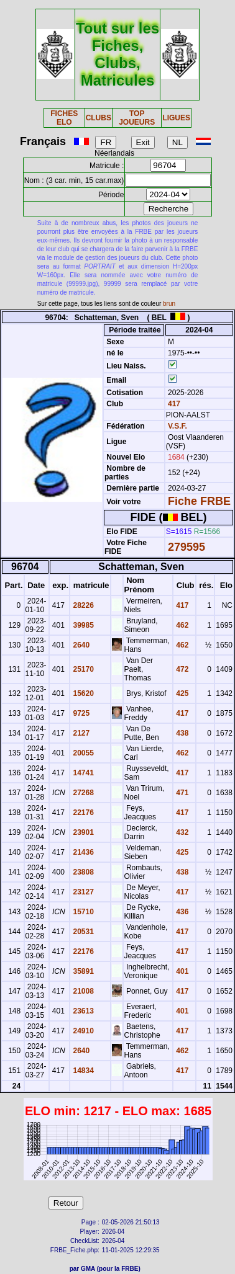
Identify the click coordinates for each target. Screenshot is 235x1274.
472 (181, 669)
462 (181, 625)
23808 (82, 872)
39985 (82, 625)
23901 (82, 832)
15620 (82, 693)
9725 (80, 713)
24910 (82, 1031)
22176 (82, 812)
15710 (82, 911)
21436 (82, 852)
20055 (82, 753)
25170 (82, 669)
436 (181, 911)
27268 (82, 792)
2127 (80, 733)
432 (181, 832)
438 (181, 733)
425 (181, 693)
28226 (82, 605)
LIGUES (176, 118)
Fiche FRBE (199, 501)
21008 (82, 991)
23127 (82, 892)
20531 (82, 931)
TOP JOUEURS (137, 118)
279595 (186, 547)
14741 (82, 772)
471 (181, 792)
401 (181, 971)
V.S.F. (177, 426)
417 (173, 403)
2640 (80, 645)
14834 (82, 1070)
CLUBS (98, 118)
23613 (82, 1011)
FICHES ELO (64, 118)
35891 (82, 971)
